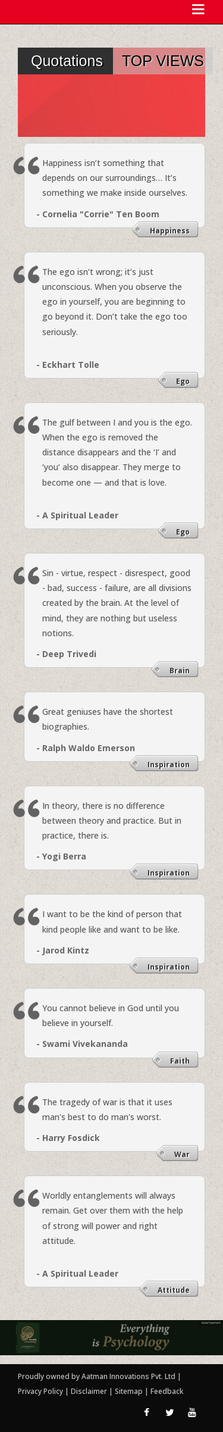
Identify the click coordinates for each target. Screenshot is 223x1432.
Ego (183, 381)
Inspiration (168, 764)
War (182, 1154)
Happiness (170, 231)
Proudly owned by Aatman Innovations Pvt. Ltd (96, 1376)
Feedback (166, 1391)
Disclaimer (89, 1391)
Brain (179, 670)
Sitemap (130, 1391)
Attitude (174, 1290)
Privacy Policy (41, 1391)
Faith (180, 1061)
